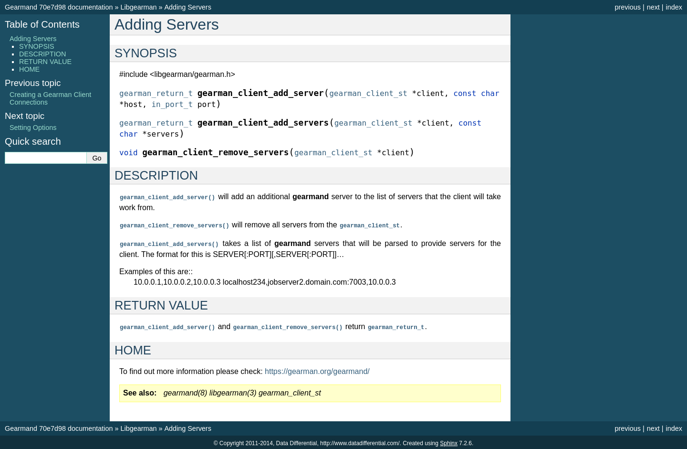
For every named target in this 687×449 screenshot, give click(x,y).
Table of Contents (42, 24)
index (674, 7)
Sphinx (449, 441)
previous (627, 7)
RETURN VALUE (45, 61)
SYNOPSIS (36, 46)
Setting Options (33, 127)
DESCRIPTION (42, 54)
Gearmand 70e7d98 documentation (59, 7)
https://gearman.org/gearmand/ (317, 369)
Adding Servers (187, 7)
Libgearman (138, 7)
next (653, 7)
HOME (29, 69)
